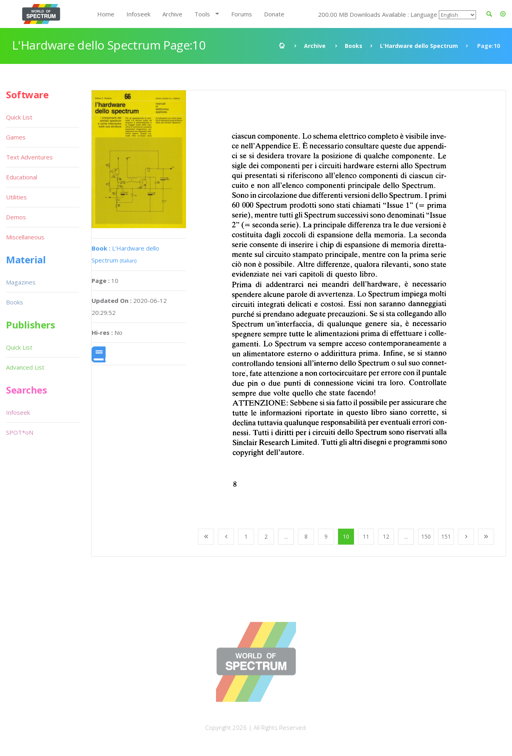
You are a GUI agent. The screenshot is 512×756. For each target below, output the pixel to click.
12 (386, 536)
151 (446, 536)
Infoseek (138, 14)
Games (16, 137)
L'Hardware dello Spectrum (419, 46)
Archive (172, 14)
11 (366, 536)
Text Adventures (29, 157)
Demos (16, 217)
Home (105, 14)
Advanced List (25, 367)
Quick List (19, 117)
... (286, 536)
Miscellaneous (25, 237)
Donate (274, 14)
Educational (21, 177)
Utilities (16, 197)
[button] (503, 14)
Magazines (21, 282)
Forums (241, 14)
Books (353, 46)
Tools (202, 14)
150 (426, 536)
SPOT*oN (19, 432)
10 (346, 536)
